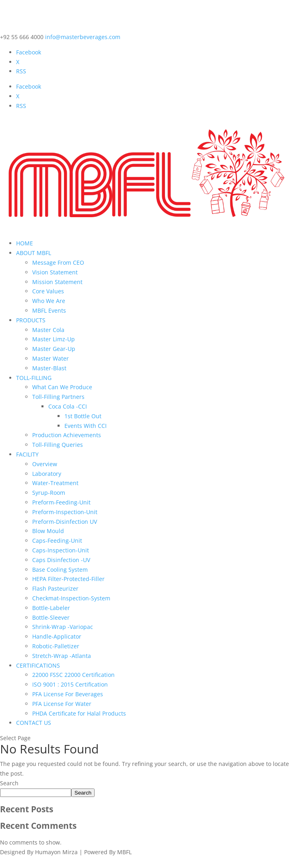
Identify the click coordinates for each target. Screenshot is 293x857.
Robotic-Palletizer (55, 646)
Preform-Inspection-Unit (64, 512)
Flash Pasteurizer (55, 588)
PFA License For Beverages (67, 694)
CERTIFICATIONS (38, 665)
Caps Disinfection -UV (61, 560)
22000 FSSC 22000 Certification (73, 675)
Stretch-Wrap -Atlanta (61, 656)
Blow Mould (48, 531)
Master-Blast (49, 368)
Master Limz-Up (53, 339)
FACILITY (27, 454)
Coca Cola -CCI (67, 406)
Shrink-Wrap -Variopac (62, 627)
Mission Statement (57, 282)
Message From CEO (58, 262)
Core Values (48, 291)
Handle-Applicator (56, 636)
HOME (24, 243)
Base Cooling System (60, 569)
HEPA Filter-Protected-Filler (68, 579)
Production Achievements (66, 435)
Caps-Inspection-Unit (60, 550)
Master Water (50, 358)
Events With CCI (85, 426)
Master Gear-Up (53, 349)
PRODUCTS (30, 320)
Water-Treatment (55, 483)
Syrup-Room (48, 492)
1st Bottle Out (82, 416)
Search (9, 783)
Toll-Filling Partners (58, 396)
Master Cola (48, 330)
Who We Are (48, 301)
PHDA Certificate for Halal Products (79, 713)
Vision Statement (55, 272)
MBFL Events (49, 310)
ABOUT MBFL (33, 253)
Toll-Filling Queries (57, 444)
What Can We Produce (62, 387)
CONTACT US (33, 722)
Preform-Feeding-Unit (61, 502)
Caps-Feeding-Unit (57, 540)
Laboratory (46, 473)
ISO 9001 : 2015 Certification (70, 684)
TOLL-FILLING (34, 378)
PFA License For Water (61, 704)
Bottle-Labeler (51, 608)
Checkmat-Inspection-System (71, 598)
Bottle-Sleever (51, 617)
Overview (44, 464)
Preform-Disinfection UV (64, 521)
